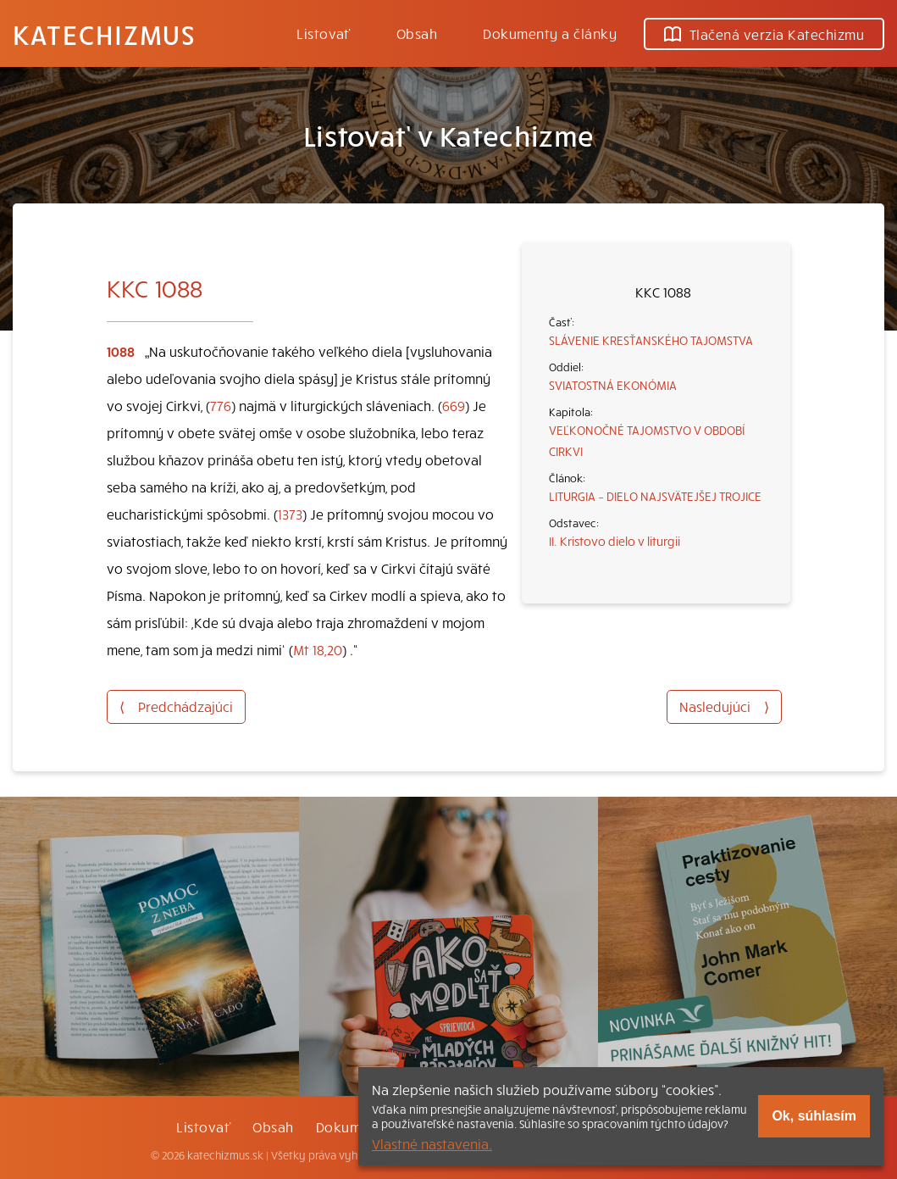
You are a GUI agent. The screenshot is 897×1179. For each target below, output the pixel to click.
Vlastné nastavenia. (432, 1143)
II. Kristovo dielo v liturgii (614, 540)
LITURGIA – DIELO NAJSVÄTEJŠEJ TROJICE (655, 495)
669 (453, 405)
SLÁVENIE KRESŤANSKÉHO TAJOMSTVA (651, 340)
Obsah (416, 33)
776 (220, 405)
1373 (290, 513)
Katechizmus (104, 34)
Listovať (323, 33)
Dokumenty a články (550, 33)
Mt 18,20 (317, 649)
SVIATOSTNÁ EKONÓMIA (613, 384)
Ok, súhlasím (814, 1116)
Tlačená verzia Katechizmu (764, 33)
